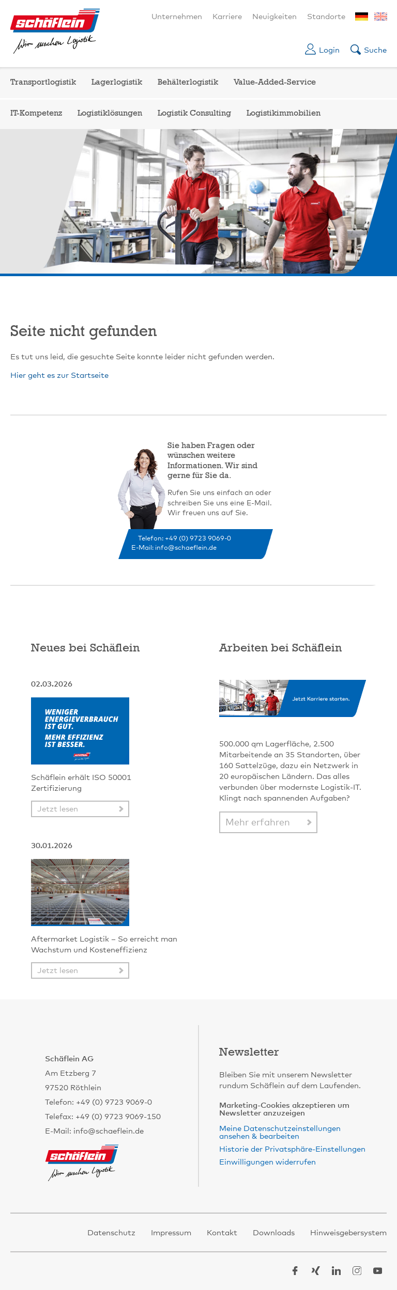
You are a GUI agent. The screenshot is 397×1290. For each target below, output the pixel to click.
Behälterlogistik (188, 82)
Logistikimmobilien (283, 113)
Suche (375, 50)
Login (329, 50)
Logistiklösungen (110, 113)
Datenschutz (111, 1233)
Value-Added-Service (275, 82)
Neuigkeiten (274, 17)
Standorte (326, 17)
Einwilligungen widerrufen (267, 1162)
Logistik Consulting (194, 113)
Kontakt (222, 1233)
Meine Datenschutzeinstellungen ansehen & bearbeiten (280, 1132)
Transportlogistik (43, 82)
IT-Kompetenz (36, 113)
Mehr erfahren (257, 822)
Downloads (274, 1233)
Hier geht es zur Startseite (59, 375)
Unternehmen (176, 17)
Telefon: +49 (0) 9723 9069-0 (184, 538)
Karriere (227, 17)
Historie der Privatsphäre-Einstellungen (292, 1149)
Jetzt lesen (57, 809)
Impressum (171, 1233)
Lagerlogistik (116, 82)
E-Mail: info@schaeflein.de (174, 548)
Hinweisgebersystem (348, 1233)
